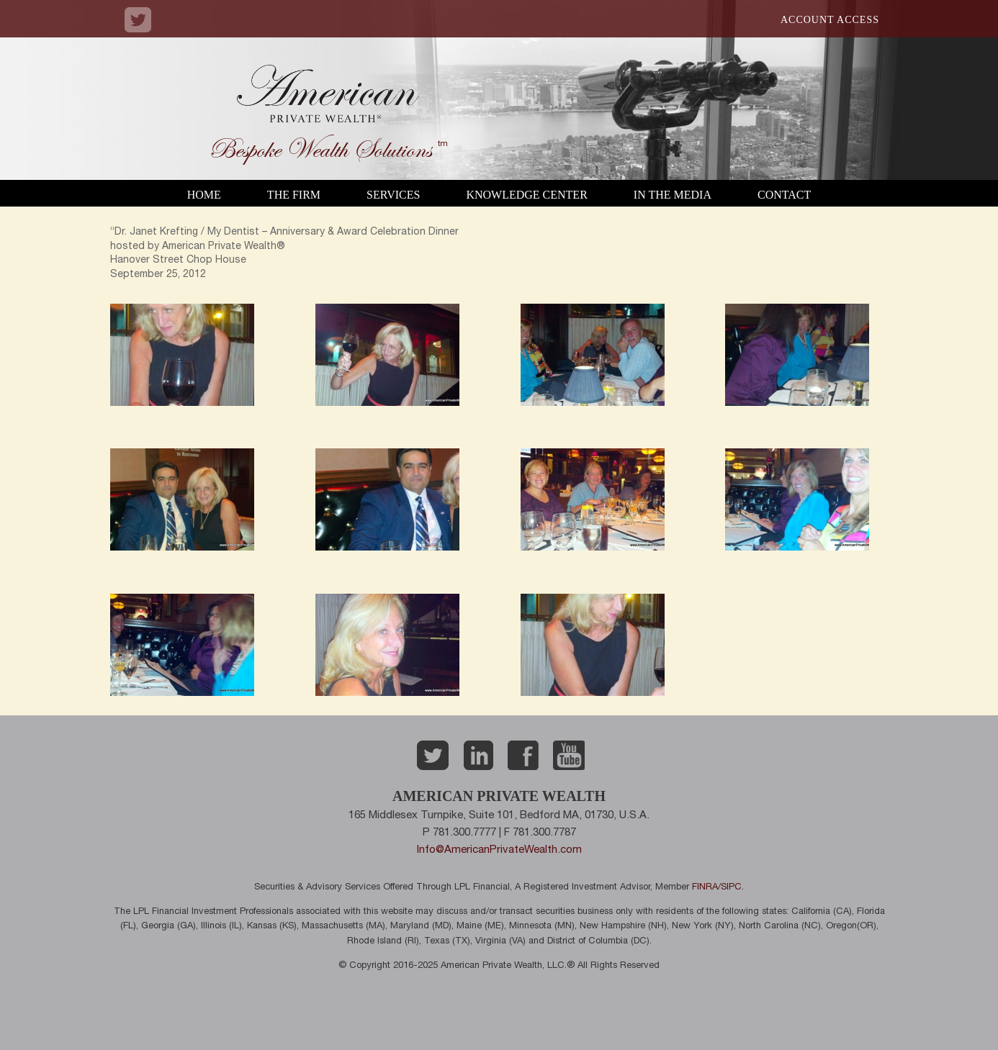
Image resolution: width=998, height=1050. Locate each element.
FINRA (705, 887)
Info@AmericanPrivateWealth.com (499, 850)
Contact (784, 195)
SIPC (731, 887)
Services (393, 195)
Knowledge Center (526, 195)
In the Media (672, 195)
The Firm (293, 195)
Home (204, 195)
